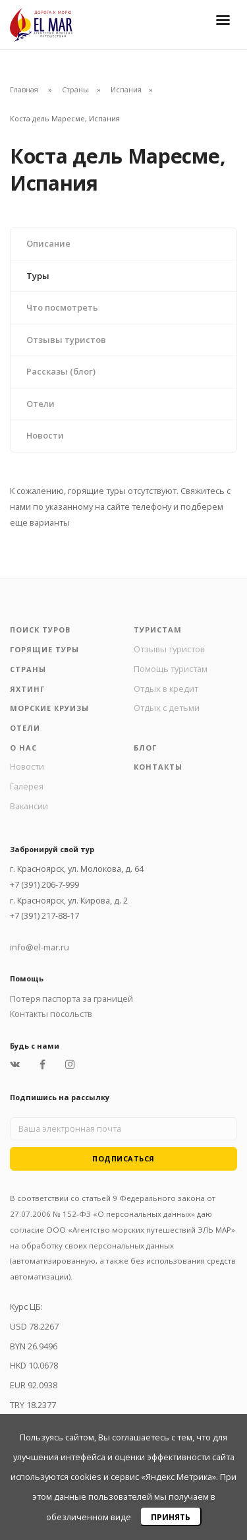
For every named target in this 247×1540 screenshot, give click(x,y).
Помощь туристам (170, 669)
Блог (145, 748)
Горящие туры (44, 649)
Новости (45, 435)
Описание (48, 243)
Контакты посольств (51, 1014)
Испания (126, 89)
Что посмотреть (62, 307)
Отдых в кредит (166, 688)
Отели (40, 404)
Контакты (158, 767)
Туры (37, 276)
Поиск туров (40, 629)
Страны (75, 89)
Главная (24, 89)
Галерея (26, 786)
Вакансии (29, 806)
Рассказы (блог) (61, 371)
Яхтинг (27, 689)
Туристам (158, 629)
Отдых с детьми (167, 708)
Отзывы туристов (66, 340)
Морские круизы (49, 708)
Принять (170, 1517)
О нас (23, 748)
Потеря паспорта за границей (71, 998)
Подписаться (123, 1158)
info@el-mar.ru (39, 947)
